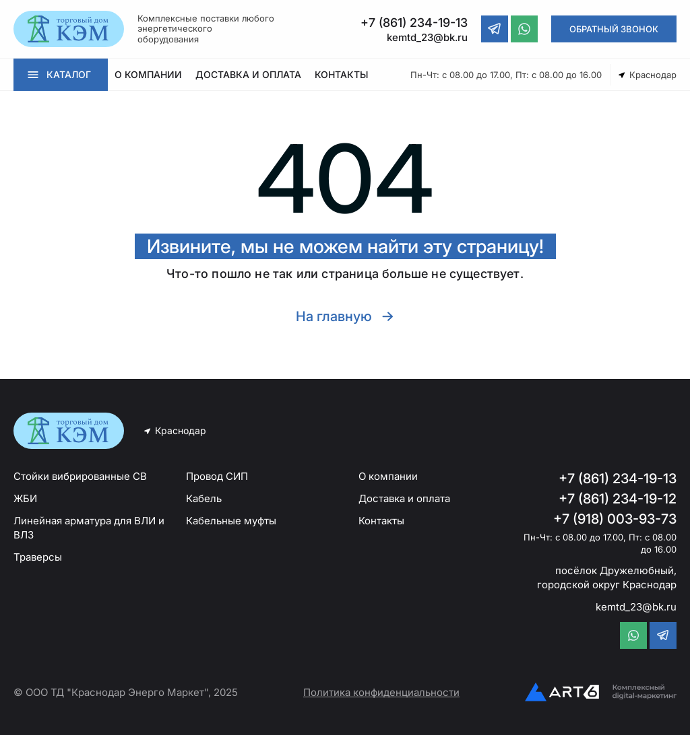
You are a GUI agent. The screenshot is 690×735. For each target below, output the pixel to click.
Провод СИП (217, 476)
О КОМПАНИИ (148, 74)
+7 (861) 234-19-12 (618, 499)
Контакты (381, 520)
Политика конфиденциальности (381, 692)
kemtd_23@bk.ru (636, 606)
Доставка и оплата (404, 498)
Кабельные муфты (231, 520)
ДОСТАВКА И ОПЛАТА (248, 74)
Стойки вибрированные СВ (80, 476)
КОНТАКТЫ (342, 74)
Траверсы (37, 557)
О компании (388, 476)
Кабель (204, 498)
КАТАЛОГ (68, 74)
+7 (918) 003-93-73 (615, 519)
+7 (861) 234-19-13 (618, 478)
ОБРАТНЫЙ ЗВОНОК (613, 29)
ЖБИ (25, 498)
